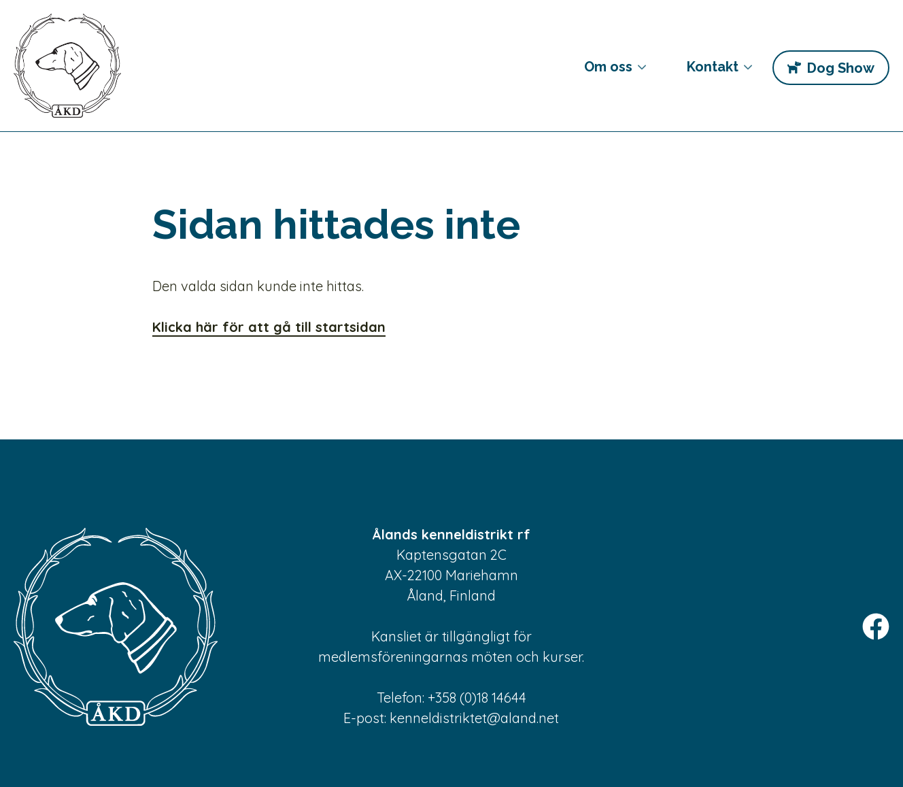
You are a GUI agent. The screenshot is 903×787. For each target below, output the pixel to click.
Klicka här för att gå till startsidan (269, 326)
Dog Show (840, 68)
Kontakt (709, 72)
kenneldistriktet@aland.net (474, 717)
